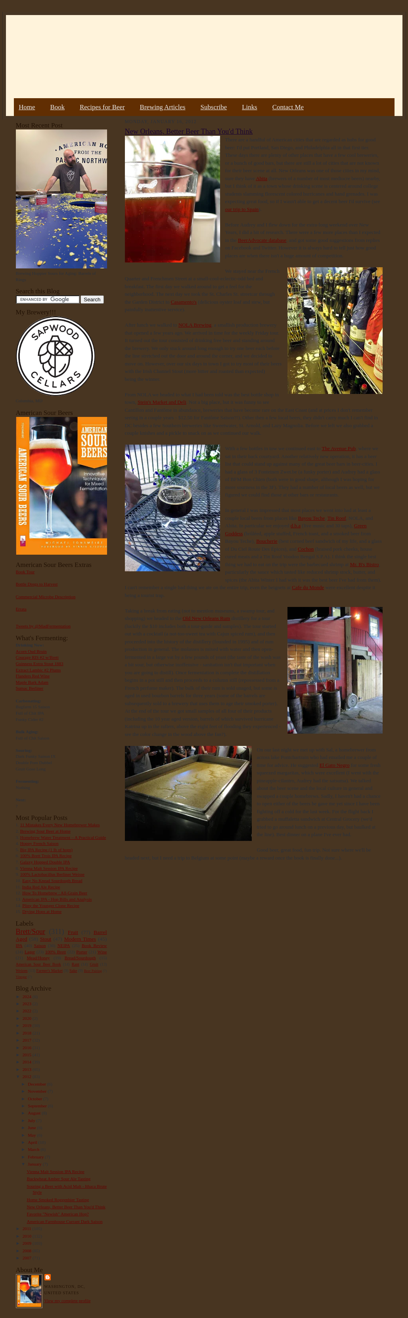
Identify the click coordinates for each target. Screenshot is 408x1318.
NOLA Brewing (194, 325)
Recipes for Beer (102, 107)
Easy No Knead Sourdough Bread (52, 880)
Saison (40, 945)
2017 (28, 1040)
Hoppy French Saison (39, 843)
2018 (28, 1033)
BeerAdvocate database (262, 240)
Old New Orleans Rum (206, 618)
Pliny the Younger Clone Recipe (50, 905)
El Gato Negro (335, 765)
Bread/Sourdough (80, 957)
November (38, 1091)
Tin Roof (337, 518)
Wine (102, 951)
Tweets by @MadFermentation (43, 626)
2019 (28, 1025)
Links (249, 107)
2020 (28, 1018)
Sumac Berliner (30, 688)
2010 (28, 1236)
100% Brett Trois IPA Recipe (46, 855)
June (32, 1127)
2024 (28, 996)
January (35, 1164)
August (35, 1113)
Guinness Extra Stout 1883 (39, 663)
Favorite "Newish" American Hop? (58, 1213)
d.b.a (296, 526)
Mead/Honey (38, 957)
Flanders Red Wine (33, 675)
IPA (19, 945)
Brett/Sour (30, 932)
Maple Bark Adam (32, 682)
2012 (28, 1076)
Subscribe (214, 107)
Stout (45, 939)
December (37, 1084)
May (32, 1135)
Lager (30, 951)
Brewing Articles (163, 107)
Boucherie (266, 541)
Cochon (306, 549)
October (35, 1098)
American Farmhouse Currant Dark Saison (64, 1221)
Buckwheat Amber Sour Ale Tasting (58, 1178)
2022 (28, 1010)
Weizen (22, 970)
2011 (28, 1228)
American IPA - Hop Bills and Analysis (57, 899)
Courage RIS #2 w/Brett (37, 657)
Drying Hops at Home (41, 911)
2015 (28, 1054)
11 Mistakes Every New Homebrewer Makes (60, 824)
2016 (28, 1047)
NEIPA (63, 945)
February (36, 1156)
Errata (21, 609)
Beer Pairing (93, 971)
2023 (28, 1003)
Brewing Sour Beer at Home (45, 831)
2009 (28, 1243)
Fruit (73, 932)
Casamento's (184, 302)
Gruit (94, 964)
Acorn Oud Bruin (31, 651)
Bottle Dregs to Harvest (37, 584)
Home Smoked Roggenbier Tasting (58, 1199)
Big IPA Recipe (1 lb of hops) (46, 849)
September (38, 1105)
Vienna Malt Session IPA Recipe (48, 868)
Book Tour (25, 571)
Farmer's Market (49, 970)
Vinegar (21, 977)
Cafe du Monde (308, 587)
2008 (28, 1250)
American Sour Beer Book (38, 964)
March (34, 1149)
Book (57, 107)
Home (27, 107)
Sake (73, 970)
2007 (28, 1257)
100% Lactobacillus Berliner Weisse (52, 874)
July (32, 1120)
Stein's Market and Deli (162, 402)
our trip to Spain (242, 209)
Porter (81, 951)
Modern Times (80, 939)
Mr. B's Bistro (364, 564)
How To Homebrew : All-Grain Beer (54, 892)
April (33, 1142)
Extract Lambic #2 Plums (38, 670)
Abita (261, 178)
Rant (75, 964)
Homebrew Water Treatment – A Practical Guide (63, 837)
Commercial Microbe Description (46, 596)
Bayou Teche (311, 518)
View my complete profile (67, 1300)
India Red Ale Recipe (41, 886)
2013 (28, 1069)
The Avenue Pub (339, 448)
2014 (28, 1061)
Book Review (94, 945)
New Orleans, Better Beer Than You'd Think (66, 1206)
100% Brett (55, 951)
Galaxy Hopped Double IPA (45, 862)
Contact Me (288, 107)
